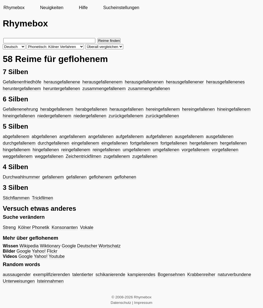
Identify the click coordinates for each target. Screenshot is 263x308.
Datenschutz (121, 303)
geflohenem (100, 177)
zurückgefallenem (126, 116)
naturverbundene (234, 274)
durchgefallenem (19, 143)
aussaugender (17, 274)
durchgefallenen (53, 143)
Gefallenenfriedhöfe (22, 82)
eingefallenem (85, 143)
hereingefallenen (198, 109)
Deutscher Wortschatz (98, 246)
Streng (9, 227)
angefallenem (72, 136)
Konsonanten (65, 227)
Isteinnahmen (50, 281)
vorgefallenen (225, 149)
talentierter (82, 274)
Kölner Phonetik (33, 227)
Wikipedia (28, 246)
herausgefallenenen (144, 82)
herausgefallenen (127, 109)
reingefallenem (75, 149)
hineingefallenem (234, 109)
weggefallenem (18, 156)
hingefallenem (16, 149)
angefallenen (101, 136)
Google (69, 246)
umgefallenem (137, 149)
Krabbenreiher (201, 274)
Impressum (143, 303)
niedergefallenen (89, 116)
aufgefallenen (159, 136)
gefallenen (76, 177)
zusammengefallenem (104, 88)
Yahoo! (39, 251)
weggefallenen (49, 156)
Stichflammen (16, 198)
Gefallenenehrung (20, 109)
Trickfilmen (42, 198)
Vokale (86, 227)
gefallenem (53, 177)
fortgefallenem (144, 143)
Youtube (57, 256)
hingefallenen (46, 149)
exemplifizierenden (51, 274)
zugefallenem (117, 156)
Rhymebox (13, 7)
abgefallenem (16, 136)
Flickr (52, 251)
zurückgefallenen (162, 116)
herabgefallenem (56, 109)
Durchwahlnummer (21, 177)
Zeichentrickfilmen (83, 156)
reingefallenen (106, 149)
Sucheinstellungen (121, 7)
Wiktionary (50, 246)
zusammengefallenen (149, 88)
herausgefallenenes (225, 82)
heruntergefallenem (22, 88)
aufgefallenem (130, 136)
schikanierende (110, 274)
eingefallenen (114, 143)
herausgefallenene (62, 82)
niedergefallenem (54, 116)
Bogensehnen (171, 274)
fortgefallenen (174, 143)
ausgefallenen (219, 136)
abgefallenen (44, 136)
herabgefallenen (91, 109)
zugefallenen (144, 156)
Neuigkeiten (52, 7)
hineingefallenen (19, 116)
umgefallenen (166, 149)
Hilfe (83, 7)
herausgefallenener (185, 82)
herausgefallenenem (102, 82)
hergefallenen (233, 143)
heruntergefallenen (61, 88)
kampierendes (142, 274)
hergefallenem (203, 143)
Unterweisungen (19, 281)
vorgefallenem (196, 149)
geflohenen (125, 177)
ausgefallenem (189, 136)
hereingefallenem (163, 109)
